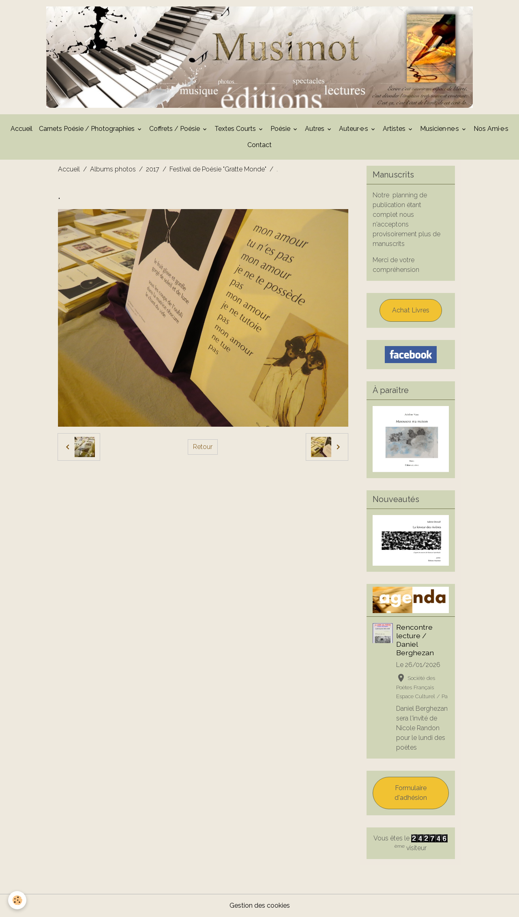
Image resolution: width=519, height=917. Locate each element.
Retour (202, 447)
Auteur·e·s (354, 129)
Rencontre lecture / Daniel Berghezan (415, 640)
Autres (315, 129)
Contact (259, 145)
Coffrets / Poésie (175, 129)
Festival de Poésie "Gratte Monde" (217, 169)
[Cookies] (17, 900)
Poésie (281, 129)
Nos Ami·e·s (491, 129)
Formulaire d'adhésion (411, 793)
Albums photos (113, 169)
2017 (152, 169)
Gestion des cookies (259, 905)
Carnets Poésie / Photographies (87, 129)
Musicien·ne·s (440, 129)
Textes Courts (235, 129)
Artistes (395, 129)
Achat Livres (410, 310)
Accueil (21, 129)
